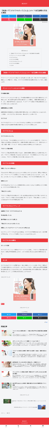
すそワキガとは (13, 57)
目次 (23, 50)
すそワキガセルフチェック (16, 61)
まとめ (11, 66)
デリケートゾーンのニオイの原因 (17, 55)
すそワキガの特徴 (14, 59)
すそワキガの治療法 (14, 63)
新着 (2, 304)
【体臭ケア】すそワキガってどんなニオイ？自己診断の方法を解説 (25, 53)
